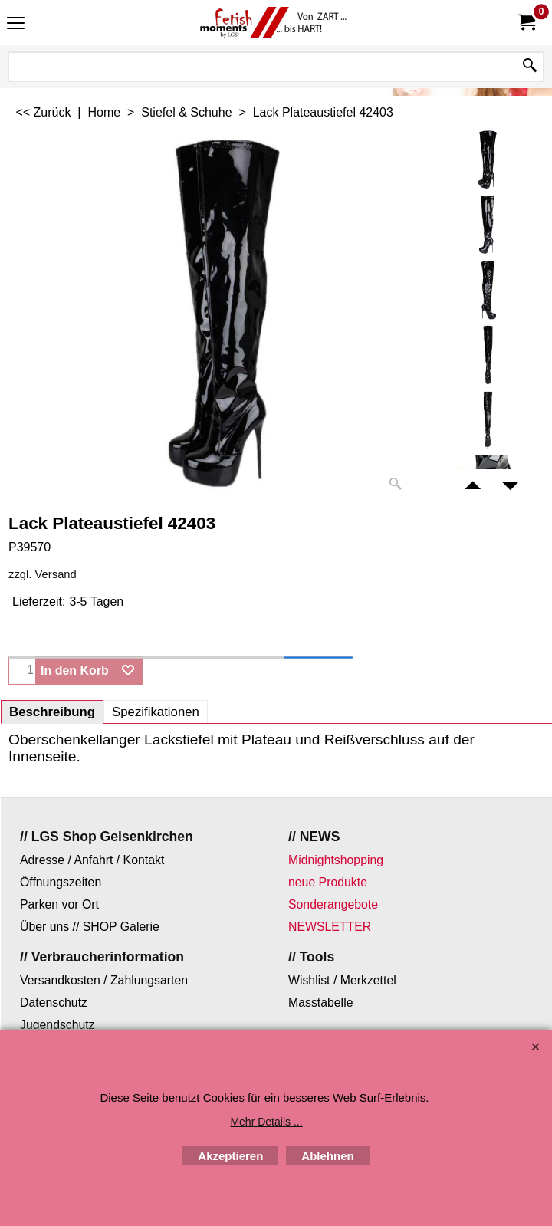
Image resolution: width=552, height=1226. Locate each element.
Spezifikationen (155, 712)
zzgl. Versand (42, 574)
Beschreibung (52, 712)
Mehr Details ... (266, 1122)
